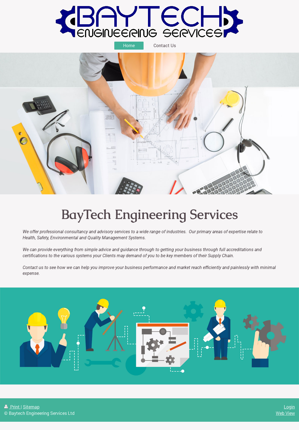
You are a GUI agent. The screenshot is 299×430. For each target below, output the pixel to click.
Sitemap (31, 407)
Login (289, 407)
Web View (285, 413)
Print (12, 407)
